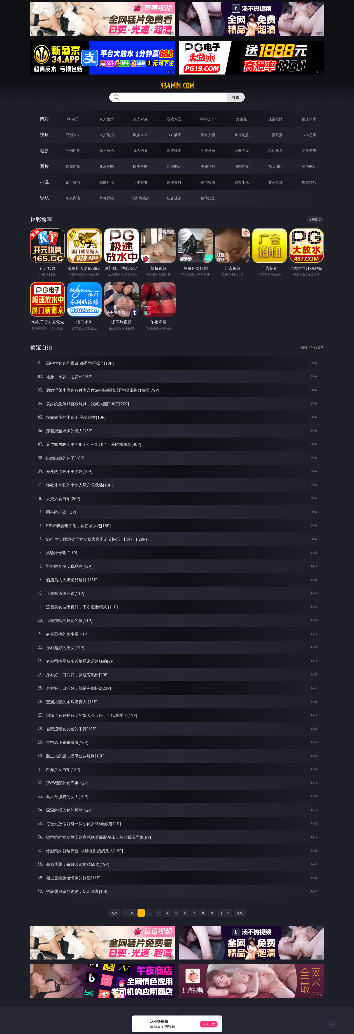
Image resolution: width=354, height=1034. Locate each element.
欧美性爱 (174, 150)
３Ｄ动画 (174, 134)
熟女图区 (275, 166)
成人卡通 (140, 150)
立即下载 (208, 1024)
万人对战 (140, 118)
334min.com (177, 85)
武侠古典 (174, 182)
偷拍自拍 (106, 150)
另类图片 (309, 166)
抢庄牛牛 (309, 118)
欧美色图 (140, 166)
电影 (44, 150)
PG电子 (73, 118)
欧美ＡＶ (140, 134)
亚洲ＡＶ (73, 134)
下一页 (225, 913)
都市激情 (73, 182)
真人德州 (106, 118)
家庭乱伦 (106, 182)
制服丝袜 (208, 150)
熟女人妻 (208, 134)
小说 (44, 182)
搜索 (235, 97)
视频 (44, 135)
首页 (114, 913)
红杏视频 (174, 198)
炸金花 (241, 118)
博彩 (44, 119)
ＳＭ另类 (309, 134)
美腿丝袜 (208, 166)
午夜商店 (73, 198)
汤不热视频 (140, 198)
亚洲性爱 (73, 150)
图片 (44, 166)
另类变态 (309, 150)
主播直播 (275, 134)
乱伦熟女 (275, 150)
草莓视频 (106, 198)
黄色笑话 (275, 182)
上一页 (129, 913)
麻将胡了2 (208, 118)
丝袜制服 (241, 134)
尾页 (240, 913)
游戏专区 (174, 118)
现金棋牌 (275, 118)
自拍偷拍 (106, 134)
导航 (44, 198)
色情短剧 (208, 198)
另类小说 (241, 182)
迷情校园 (208, 182)
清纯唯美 (241, 166)
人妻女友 (140, 182)
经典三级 (241, 150)
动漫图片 (174, 166)
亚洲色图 (106, 166)
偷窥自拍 (73, 166)
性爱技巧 (309, 182)
